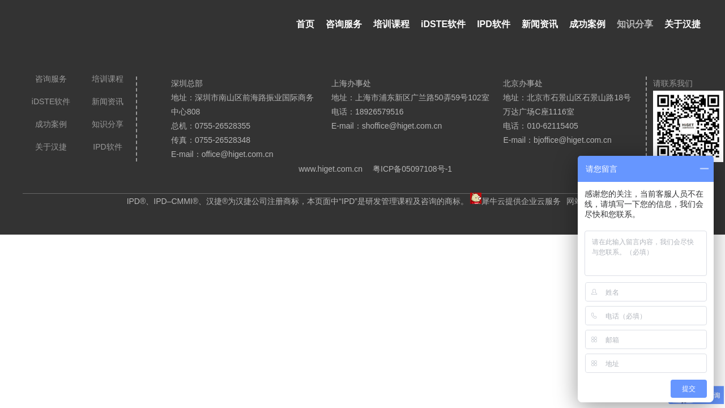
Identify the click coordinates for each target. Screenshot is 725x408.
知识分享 (635, 24)
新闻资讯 (540, 24)
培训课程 (391, 24)
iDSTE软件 (443, 24)
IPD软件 (493, 24)
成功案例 (587, 24)
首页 (305, 24)
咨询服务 (344, 24)
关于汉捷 (682, 24)
